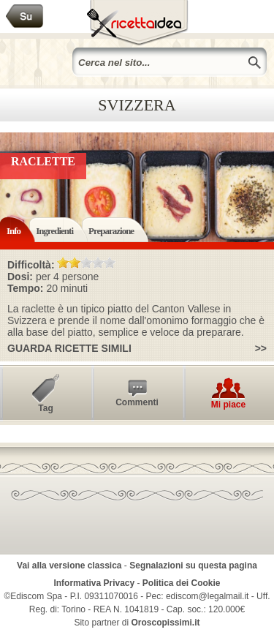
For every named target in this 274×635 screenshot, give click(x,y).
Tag (45, 408)
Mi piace (228, 404)
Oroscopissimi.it (166, 622)
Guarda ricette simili (69, 348)
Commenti (137, 402)
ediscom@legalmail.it (207, 596)
